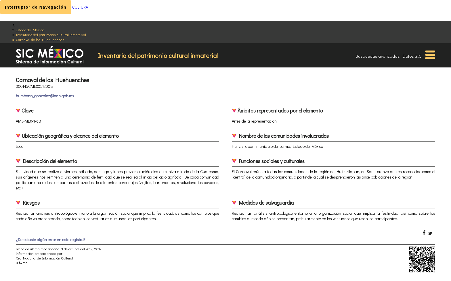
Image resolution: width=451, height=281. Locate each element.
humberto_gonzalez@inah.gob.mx (45, 95)
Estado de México (30, 29)
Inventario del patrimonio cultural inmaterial (51, 34)
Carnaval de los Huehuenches (40, 39)
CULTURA (80, 7)
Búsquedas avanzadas (378, 56)
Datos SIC (412, 56)
